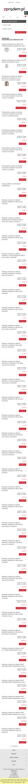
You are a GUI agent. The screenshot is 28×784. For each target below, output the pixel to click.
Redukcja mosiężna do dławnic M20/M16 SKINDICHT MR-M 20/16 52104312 (12, 237)
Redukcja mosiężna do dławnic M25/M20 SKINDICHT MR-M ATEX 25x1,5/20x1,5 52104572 (12, 327)
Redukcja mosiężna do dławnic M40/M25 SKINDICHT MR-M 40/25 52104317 (12, 470)
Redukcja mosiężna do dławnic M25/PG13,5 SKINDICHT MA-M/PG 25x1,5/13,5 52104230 (12, 363)
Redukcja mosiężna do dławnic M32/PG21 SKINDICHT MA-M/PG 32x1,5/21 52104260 (12, 452)
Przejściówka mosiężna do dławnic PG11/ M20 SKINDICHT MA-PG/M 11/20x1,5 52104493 (12, 96)
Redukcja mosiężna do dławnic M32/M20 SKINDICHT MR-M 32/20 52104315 (12, 399)
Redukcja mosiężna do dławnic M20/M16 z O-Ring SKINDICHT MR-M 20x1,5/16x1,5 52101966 (13, 255)
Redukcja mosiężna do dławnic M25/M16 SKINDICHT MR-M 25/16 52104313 (12, 291)
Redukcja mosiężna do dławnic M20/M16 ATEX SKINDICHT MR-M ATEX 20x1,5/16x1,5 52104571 (12, 219)
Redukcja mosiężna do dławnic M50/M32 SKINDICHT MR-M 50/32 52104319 (12, 560)
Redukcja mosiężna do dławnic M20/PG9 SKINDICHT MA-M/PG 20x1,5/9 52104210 (11, 273)
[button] (3, 17)
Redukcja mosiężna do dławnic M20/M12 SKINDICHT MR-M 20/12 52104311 (12, 201)
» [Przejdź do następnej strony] (18, 746)
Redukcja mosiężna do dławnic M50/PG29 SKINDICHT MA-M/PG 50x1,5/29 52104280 (12, 578)
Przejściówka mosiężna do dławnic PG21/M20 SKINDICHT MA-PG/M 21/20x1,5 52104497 (12, 149)
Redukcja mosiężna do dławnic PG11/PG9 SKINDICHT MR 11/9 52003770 (11, 730)
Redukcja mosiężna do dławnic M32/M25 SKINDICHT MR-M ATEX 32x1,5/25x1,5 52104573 (12, 435)
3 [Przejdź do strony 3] (16, 746)
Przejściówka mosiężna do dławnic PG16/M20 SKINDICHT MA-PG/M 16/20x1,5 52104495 (12, 132)
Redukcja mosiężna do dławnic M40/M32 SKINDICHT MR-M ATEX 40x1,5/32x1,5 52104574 (12, 524)
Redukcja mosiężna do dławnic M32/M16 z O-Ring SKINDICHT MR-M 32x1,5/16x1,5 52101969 (13, 381)
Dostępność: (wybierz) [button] (7, 28)
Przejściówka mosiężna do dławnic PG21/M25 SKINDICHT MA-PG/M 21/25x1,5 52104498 (12, 167)
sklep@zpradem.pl (15, 777)
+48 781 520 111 (14, 775)
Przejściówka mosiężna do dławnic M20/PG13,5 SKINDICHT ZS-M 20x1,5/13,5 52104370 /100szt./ (12, 78)
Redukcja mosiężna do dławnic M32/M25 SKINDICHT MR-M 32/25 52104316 (12, 417)
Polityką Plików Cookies (4, 780)
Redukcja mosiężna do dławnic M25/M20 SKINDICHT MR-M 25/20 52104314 (12, 309)
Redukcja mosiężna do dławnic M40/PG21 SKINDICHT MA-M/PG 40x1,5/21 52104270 (12, 542)
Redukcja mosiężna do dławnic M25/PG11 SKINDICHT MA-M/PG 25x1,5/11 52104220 (12, 345)
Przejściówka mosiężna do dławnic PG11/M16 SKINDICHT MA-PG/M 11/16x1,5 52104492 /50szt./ (12, 114)
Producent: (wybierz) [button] (7, 25)
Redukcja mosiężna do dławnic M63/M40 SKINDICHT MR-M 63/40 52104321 (12, 596)
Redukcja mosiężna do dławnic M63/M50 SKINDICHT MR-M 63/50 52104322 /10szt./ (12, 614)
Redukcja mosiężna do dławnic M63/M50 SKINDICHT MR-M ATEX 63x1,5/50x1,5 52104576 (12, 632)
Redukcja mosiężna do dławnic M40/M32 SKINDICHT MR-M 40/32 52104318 (12, 506)
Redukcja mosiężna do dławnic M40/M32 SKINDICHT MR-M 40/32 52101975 (12, 488)
